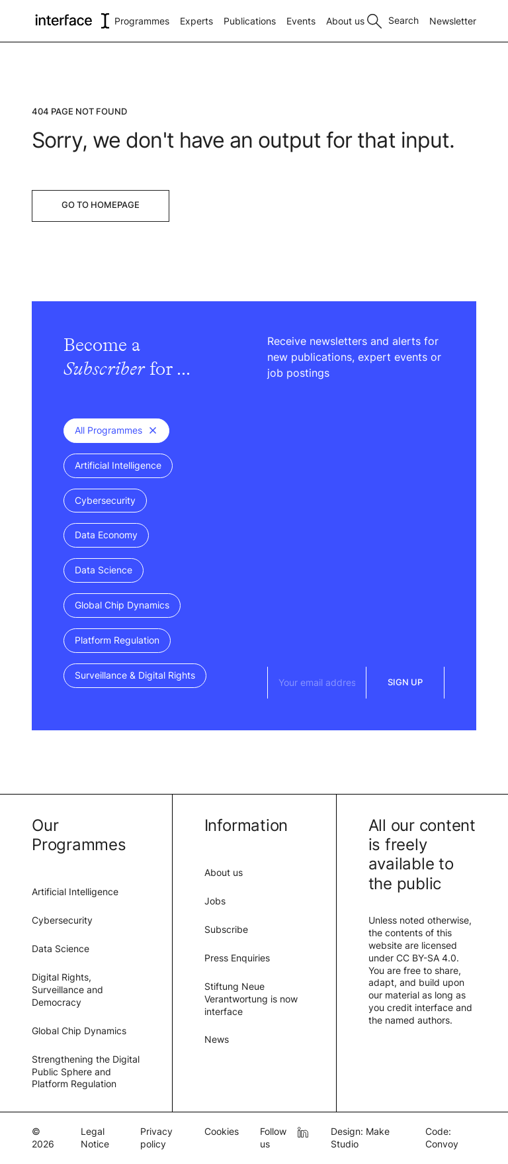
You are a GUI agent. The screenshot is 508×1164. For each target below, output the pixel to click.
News (216, 1039)
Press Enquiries (237, 957)
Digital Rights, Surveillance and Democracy (67, 989)
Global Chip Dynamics (79, 1030)
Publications (250, 20)
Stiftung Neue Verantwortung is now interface (251, 999)
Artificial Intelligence (75, 891)
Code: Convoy (441, 1137)
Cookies (221, 1131)
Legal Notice (95, 1137)
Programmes (141, 20)
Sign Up (405, 682)
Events (301, 20)
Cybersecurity (62, 920)
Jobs (215, 900)
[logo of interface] (71, 21)
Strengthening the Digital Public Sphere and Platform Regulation (86, 1071)
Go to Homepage (101, 204)
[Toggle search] (393, 19)
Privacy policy (156, 1137)
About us (345, 20)
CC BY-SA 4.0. (427, 957)
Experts (196, 20)
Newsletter (452, 20)
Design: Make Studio (360, 1137)
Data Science (60, 948)
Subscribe (226, 929)
